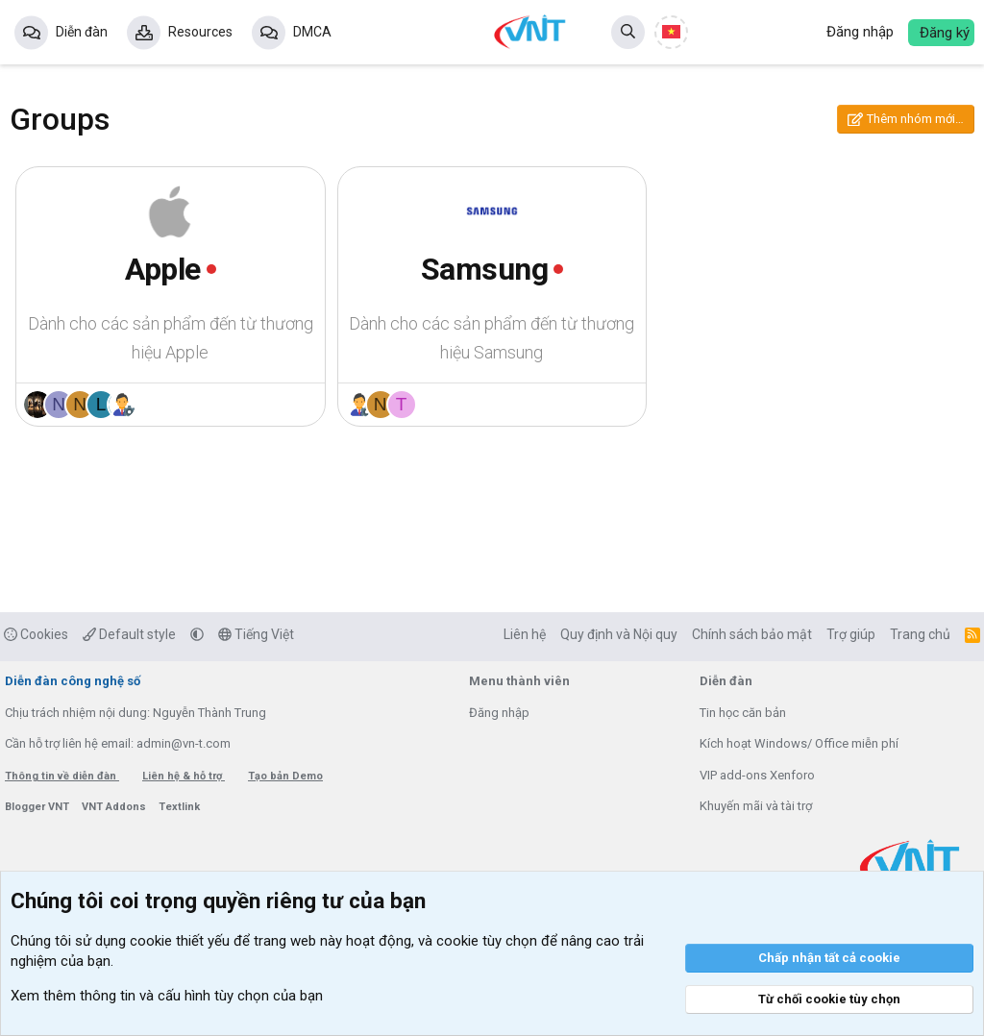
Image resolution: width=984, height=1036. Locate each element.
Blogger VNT (38, 807)
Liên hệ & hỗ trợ (183, 776)
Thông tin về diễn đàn (62, 776)
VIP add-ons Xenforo (757, 775)
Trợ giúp (850, 634)
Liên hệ (525, 634)
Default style (129, 634)
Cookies (36, 634)
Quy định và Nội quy (618, 634)
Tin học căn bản (743, 712)
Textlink (179, 807)
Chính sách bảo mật (752, 634)
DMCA (312, 31)
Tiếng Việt (256, 634)
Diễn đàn (82, 31)
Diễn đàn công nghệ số (72, 681)
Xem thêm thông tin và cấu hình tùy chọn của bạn (167, 995)
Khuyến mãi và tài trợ (756, 806)
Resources (200, 31)
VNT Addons (115, 807)
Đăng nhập (499, 712)
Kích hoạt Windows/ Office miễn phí (799, 743)
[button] (197, 634)
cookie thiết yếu (180, 941)
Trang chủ (920, 634)
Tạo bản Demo (285, 776)
